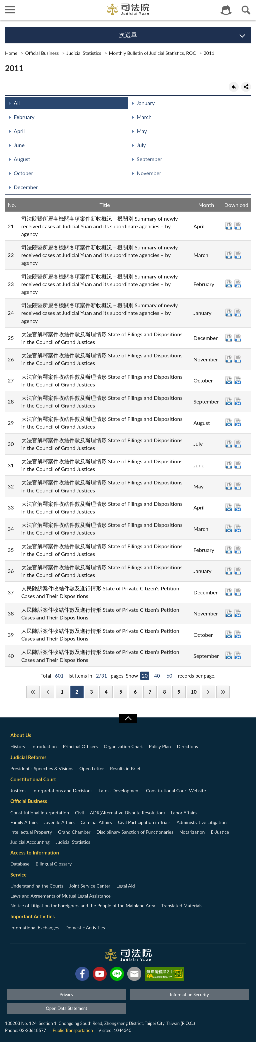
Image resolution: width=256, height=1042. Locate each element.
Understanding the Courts (36, 886)
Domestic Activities (85, 927)
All (17, 103)
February (24, 117)
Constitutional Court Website (176, 790)
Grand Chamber (74, 832)
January (146, 103)
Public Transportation (73, 1030)
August (22, 159)
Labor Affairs (184, 812)
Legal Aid (125, 886)
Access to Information (34, 852)
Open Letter (91, 768)
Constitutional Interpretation (39, 812)
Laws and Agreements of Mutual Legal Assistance (60, 896)
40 (157, 676)
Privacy (66, 994)
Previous (47, 692)
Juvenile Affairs (59, 822)
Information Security (189, 994)
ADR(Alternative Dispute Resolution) (127, 812)
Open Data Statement (66, 1008)
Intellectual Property (31, 832)
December (26, 187)
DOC (228, 226)
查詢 (246, 10)
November (149, 173)
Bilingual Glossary (54, 863)
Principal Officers (80, 746)
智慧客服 (226, 10)
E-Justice (220, 832)
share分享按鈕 (246, 87)
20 (144, 676)
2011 (209, 53)
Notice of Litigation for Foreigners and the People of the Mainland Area (82, 905)
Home (11, 53)
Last (223, 692)
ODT (237, 226)
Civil (79, 812)
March (144, 117)
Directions (187, 746)
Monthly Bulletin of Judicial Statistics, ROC (152, 53)
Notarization (192, 832)
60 (169, 676)
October (23, 173)
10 (194, 692)
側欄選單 (10, 9)
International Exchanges (34, 927)
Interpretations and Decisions (62, 790)
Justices (18, 790)
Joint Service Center (89, 886)
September (149, 159)
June (19, 145)
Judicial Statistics (83, 53)
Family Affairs (24, 822)
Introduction (44, 746)
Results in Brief (125, 768)
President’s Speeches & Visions (41, 768)
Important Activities (32, 916)
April (19, 131)
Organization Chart (123, 746)
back (234, 87)
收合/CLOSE (128, 718)
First (33, 692)
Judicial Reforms (28, 757)
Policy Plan (160, 746)
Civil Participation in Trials (144, 822)
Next (208, 692)
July (141, 145)
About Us (20, 735)
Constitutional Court (33, 779)
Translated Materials (181, 905)
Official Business (42, 53)
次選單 (128, 34)
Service (18, 875)
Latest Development (119, 790)
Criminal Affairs (96, 822)
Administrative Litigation (202, 822)
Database (20, 863)
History (17, 746)
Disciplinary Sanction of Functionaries (134, 832)
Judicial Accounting (30, 842)
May (142, 131)
